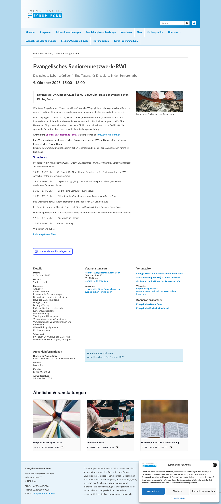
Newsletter (126, 32)
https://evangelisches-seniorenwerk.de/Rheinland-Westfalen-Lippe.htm (156, 291)
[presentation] (56, 419)
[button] (214, 464)
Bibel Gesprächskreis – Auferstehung (160, 442)
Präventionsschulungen (68, 32)
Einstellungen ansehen (203, 491)
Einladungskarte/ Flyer (44, 234)
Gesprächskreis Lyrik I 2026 (47, 442)
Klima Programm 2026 (126, 41)
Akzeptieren (153, 491)
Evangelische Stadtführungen (40, 41)
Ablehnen (177, 491)
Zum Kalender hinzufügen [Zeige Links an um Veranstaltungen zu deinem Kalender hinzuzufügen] (53, 251)
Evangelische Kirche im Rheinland (152, 308)
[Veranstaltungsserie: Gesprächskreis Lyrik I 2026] (62, 447)
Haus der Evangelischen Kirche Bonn (102, 273)
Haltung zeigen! (101, 41)
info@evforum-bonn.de (108, 135)
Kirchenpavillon (155, 32)
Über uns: (174, 32)
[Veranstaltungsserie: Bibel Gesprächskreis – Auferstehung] (171, 447)
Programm (45, 32)
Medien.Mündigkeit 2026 (74, 41)
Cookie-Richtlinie (178, 498)
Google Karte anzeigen (96, 281)
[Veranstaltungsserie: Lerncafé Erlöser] (117, 447)
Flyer (139, 32)
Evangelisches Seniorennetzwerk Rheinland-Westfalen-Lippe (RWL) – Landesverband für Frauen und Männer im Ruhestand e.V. (159, 278)
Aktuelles (30, 32)
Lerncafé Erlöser (95, 442)
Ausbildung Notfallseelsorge (101, 32)
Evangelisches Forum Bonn (149, 304)
